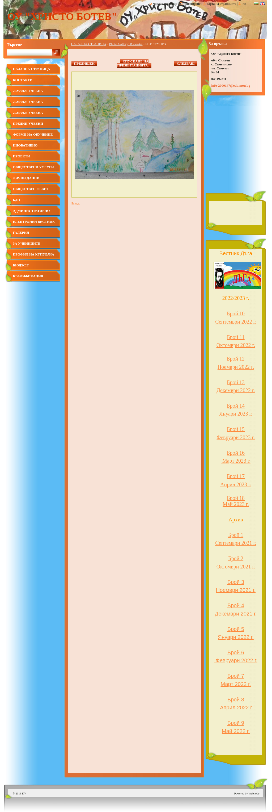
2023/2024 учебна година (28, 115)
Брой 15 (236, 429)
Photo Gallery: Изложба (126, 44)
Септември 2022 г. (235, 322)
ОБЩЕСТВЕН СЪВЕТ (30, 189)
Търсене (14, 44)
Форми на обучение (33, 134)
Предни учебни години (28, 125)
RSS (244, 4)
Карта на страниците (221, 4)
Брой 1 (235, 535)
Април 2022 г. (236, 707)
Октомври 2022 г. (235, 345)
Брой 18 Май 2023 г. (236, 501)
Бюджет (21, 265)
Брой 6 (235, 652)
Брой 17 (236, 476)
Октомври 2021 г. (235, 567)
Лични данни (26, 178)
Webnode (254, 793)
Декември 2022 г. (235, 390)
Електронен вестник (34, 222)
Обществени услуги (33, 167)
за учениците (26, 243)
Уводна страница (165, 4)
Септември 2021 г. (235, 543)
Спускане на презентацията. (132, 63)
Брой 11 (235, 337)
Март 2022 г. (236, 684)
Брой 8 (235, 699)
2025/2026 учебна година (28, 93)
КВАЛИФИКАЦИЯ (28, 276)
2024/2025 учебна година (28, 104)
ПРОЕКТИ (21, 156)
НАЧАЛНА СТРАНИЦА (89, 44)
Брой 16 (236, 453)
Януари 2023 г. (235, 414)
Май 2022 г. (236, 731)
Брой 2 (235, 558)
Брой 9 (235, 723)
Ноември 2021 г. (236, 590)
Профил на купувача (33, 254)
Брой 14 (236, 406)
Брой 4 (235, 605)
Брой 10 (236, 313)
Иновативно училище (25, 147)
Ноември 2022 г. (236, 367)
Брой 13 (236, 382)
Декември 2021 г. (236, 614)
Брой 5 (235, 629)
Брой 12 (236, 359)
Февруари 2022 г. (235, 660)
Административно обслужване (31, 213)
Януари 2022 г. (236, 637)
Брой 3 (235, 582)
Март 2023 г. (235, 461)
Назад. (75, 203)
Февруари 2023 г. (235, 437)
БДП (16, 200)
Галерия (21, 233)
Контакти (23, 80)
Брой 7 (235, 676)
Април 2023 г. (235, 484)
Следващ (186, 63)
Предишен (84, 63)
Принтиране (192, 4)
